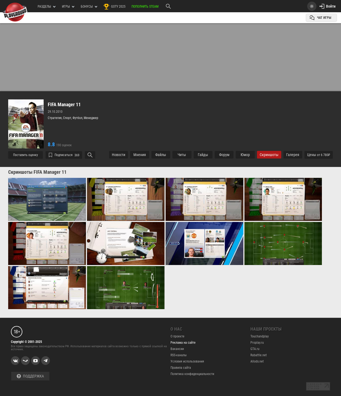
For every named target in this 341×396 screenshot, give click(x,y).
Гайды (203, 155)
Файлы (160, 155)
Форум (224, 155)
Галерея (292, 155)
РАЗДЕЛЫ (46, 6)
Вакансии (177, 349)
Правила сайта (180, 368)
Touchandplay (259, 336)
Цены (318, 155)
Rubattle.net (258, 355)
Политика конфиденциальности (192, 374)
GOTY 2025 (114, 6)
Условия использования (187, 361)
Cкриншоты (269, 155)
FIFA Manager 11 (64, 104)
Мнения (139, 155)
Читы (182, 155)
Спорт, (68, 118)
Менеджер (91, 118)
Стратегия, (55, 118)
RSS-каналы (178, 355)
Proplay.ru (257, 343)
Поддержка (30, 376)
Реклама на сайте (183, 343)
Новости (118, 155)
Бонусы (89, 6)
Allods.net (257, 361)
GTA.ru (254, 349)
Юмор (245, 155)
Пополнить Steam (144, 6)
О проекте (177, 336)
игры (68, 6)
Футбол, (78, 118)
